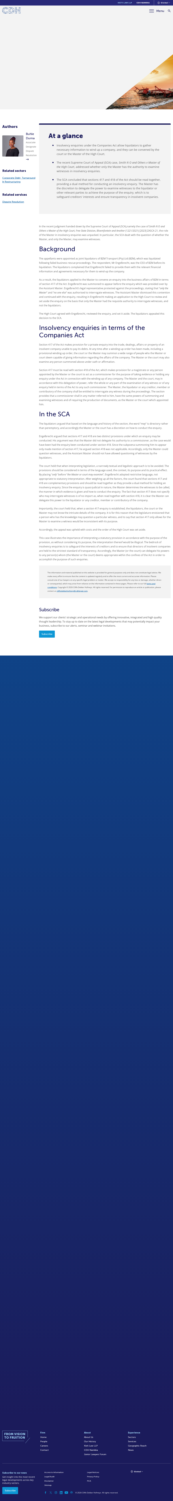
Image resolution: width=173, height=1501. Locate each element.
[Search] (169, 11)
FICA (89, 1481)
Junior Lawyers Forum (95, 1454)
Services (132, 1441)
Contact (44, 1450)
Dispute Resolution (13, 201)
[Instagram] (55, 1492)
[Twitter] (50, 1492)
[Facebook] (45, 1492)
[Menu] (156, 11)
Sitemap (48, 1485)
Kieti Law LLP (125, 3)
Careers (44, 1445)
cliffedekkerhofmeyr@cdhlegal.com (72, 591)
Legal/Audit (49, 1477)
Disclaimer (49, 1481)
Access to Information (54, 1472)
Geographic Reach (137, 1445)
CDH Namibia (143, 3)
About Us (88, 1437)
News (131, 1450)
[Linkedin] (61, 1492)
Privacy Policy (93, 1477)
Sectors (132, 1437)
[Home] (11, 11)
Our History (90, 1441)
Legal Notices (93, 1472)
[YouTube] (66, 1492)
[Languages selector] (164, 2)
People (43, 1441)
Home (43, 1437)
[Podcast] (71, 1492)
